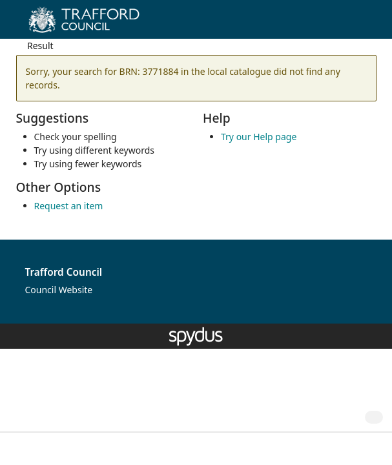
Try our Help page (258, 136)
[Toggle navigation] (362, 24)
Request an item (68, 206)
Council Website (59, 290)
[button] (346, 24)
